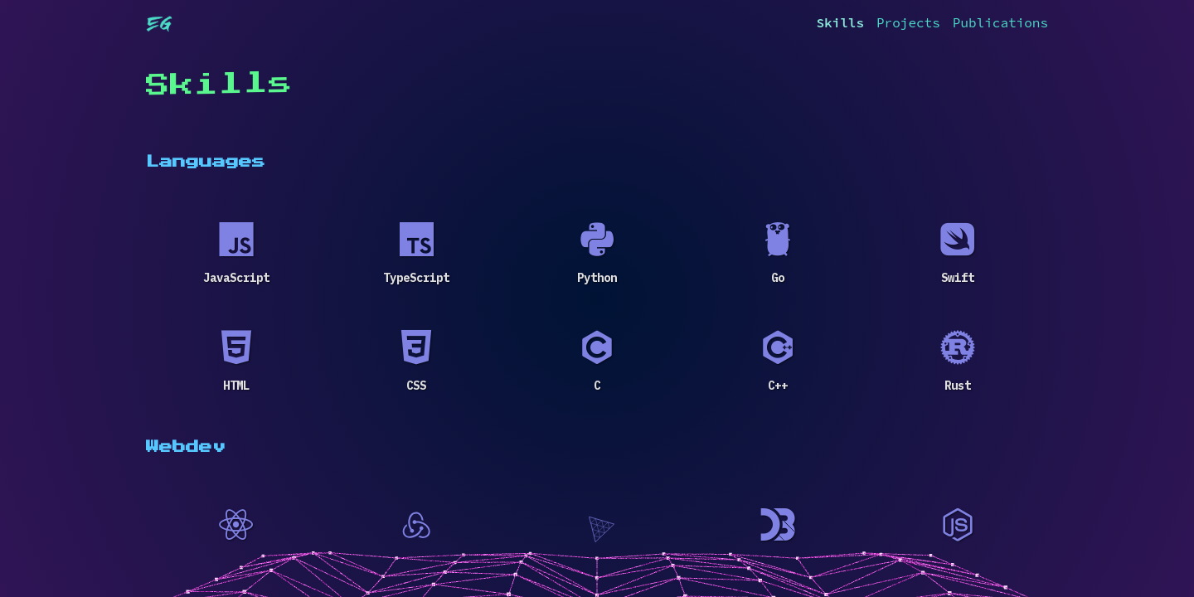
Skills (840, 22)
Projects (908, 22)
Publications (1000, 22)
